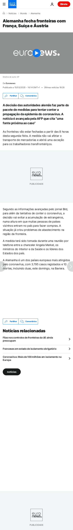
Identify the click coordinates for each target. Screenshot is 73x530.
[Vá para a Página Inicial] (12, 4)
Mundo (23, 13)
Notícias (12, 13)
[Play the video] (36, 53)
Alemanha (35, 13)
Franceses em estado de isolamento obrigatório (29, 348)
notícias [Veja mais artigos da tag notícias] (11, 371)
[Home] (4, 13)
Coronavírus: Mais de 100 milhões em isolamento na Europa (32, 358)
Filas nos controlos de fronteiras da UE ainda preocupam (28, 339)
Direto (64, 4)
